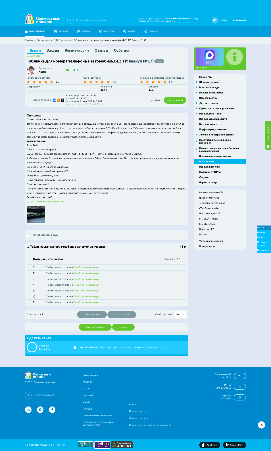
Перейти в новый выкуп (86, 267)
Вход (224, 20)
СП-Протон (59, 445)
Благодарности (207, 246)
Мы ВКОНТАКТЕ (208, 219)
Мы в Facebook (207, 224)
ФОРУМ (129, 31)
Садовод (204, 177)
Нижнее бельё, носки (211, 93)
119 (79, 70)
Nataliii (42, 72)
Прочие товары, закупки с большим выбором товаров (219, 149)
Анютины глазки (178, 19)
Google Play (236, 445)
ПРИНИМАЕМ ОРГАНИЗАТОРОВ (156, 21)
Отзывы (101, 50)
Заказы (53, 50)
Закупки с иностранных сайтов (216, 135)
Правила (203, 234)
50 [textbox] (177, 315)
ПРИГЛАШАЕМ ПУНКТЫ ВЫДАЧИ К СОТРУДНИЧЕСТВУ (99, 423)
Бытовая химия (208, 124)
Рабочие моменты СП (211, 192)
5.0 (57, 82)
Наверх (123, 327)
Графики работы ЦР (209, 198)
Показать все (122, 315)
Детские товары (208, 103)
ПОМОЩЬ (151, 31)
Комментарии (77, 50)
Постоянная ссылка (39, 100)
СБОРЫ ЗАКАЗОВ (35, 31)
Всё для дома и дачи (210, 114)
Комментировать (95, 327)
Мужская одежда (209, 87)
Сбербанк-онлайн (208, 208)
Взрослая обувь (208, 98)
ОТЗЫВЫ (83, 31)
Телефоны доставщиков (212, 203)
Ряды (260, 237)
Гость (42, 349)
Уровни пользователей (211, 241)
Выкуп (35, 50)
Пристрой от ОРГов (210, 172)
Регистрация (239, 20)
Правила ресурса (138, 411)
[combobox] (180, 314)
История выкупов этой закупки (47, 201)
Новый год (205, 77)
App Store (212, 445)
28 (239, 376)
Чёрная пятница (208, 182)
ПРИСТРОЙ (106, 31)
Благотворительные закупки (215, 156)
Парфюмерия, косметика (213, 129)
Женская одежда (209, 82)
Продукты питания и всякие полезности (215, 141)
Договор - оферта (138, 418)
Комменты (263, 250)
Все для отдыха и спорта (213, 119)
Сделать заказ (175, 100)
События (121, 50)
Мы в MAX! (203, 68)
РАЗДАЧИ (61, 31)
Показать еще (91, 315)
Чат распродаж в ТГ (209, 213)
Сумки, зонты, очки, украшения (216, 108)
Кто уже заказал (261, 244)
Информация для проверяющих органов (150, 425)
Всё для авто (33, 56)
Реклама (133, 404)
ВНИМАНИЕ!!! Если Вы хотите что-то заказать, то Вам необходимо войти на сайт (123, 347)
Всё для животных (209, 167)
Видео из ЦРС (206, 229)
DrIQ (195, 19)
